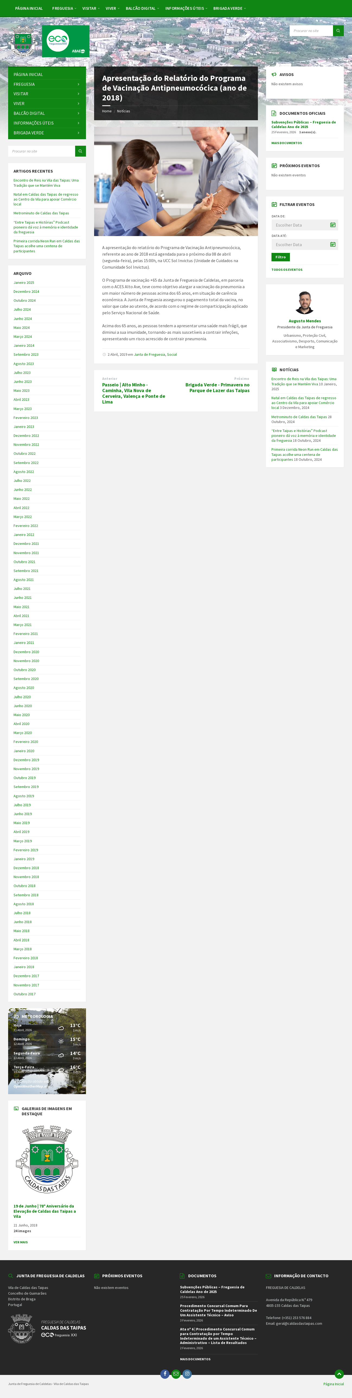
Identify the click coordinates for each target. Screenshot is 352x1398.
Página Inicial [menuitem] (334, 1383)
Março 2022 (23, 516)
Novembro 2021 (26, 552)
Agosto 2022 (24, 471)
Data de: (279, 216)
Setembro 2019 (26, 786)
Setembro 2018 (26, 894)
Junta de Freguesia (149, 354)
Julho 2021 (22, 588)
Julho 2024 (22, 309)
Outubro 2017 (25, 994)
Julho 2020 (22, 696)
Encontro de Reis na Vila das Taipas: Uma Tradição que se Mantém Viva (46, 183)
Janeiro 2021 (24, 642)
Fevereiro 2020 (26, 741)
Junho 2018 (23, 921)
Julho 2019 (22, 804)
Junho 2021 (23, 597)
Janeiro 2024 (24, 345)
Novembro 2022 (26, 444)
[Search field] (317, 30)
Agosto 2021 (24, 579)
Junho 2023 (23, 381)
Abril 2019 (21, 831)
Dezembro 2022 (26, 435)
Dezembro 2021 (26, 543)
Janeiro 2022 (24, 534)
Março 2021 (23, 624)
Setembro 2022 (26, 462)
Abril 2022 (21, 507)
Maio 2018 (22, 930)
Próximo (241, 378)
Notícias (123, 111)
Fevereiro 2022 (26, 525)
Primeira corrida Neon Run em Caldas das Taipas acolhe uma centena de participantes (47, 246)
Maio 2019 (22, 822)
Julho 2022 (22, 480)
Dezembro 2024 (26, 291)
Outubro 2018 (25, 885)
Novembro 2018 (26, 876)
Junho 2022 (23, 489)
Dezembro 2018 (26, 867)
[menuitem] (29, 8)
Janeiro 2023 (24, 426)
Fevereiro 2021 (26, 633)
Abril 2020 (21, 723)
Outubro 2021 (25, 561)
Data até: (279, 236)
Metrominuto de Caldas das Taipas (41, 213)
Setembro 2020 (26, 678)
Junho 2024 (23, 318)
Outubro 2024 (25, 300)
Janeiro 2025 (24, 282)
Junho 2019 (23, 813)
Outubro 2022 (25, 453)
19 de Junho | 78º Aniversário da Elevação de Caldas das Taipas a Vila (45, 1211)
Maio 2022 (22, 498)
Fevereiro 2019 (26, 849)
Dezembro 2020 (26, 651)
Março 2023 (23, 408)
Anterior (109, 378)
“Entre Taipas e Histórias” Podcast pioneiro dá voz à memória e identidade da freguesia (46, 227)
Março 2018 (23, 948)
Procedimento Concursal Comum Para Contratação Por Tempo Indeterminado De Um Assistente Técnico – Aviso (218, 1310)
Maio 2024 (22, 327)
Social (172, 354)
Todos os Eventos (286, 270)
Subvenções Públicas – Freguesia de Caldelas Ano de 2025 (303, 124)
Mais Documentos (286, 143)
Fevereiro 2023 (26, 417)
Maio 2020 (22, 714)
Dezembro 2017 (26, 975)
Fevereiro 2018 (26, 957)
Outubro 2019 (25, 777)
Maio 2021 (22, 606)
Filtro (281, 257)
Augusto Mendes (305, 320)
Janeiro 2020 (24, 750)
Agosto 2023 (24, 363)
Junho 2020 (23, 705)
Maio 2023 (22, 390)
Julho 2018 (22, 912)
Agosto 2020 (24, 687)
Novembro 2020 (26, 660)
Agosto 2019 (24, 795)
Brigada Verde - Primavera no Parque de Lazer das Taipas (217, 387)
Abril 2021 (21, 615)
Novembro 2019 (26, 768)
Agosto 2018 (24, 903)
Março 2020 (23, 732)
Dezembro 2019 (26, 759)
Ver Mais (21, 1242)
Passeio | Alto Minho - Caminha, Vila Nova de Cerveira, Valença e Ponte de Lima (133, 393)
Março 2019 (23, 840)
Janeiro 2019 (24, 858)
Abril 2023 (21, 399)
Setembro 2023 (26, 354)
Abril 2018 (21, 940)
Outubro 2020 (25, 669)
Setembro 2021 (26, 570)
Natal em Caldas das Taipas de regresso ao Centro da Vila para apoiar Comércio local (46, 199)
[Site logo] (48, 55)
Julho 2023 (22, 372)
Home (107, 111)
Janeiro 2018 (24, 966)
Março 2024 (23, 336)
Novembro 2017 (26, 985)
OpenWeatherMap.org (32, 1086)
